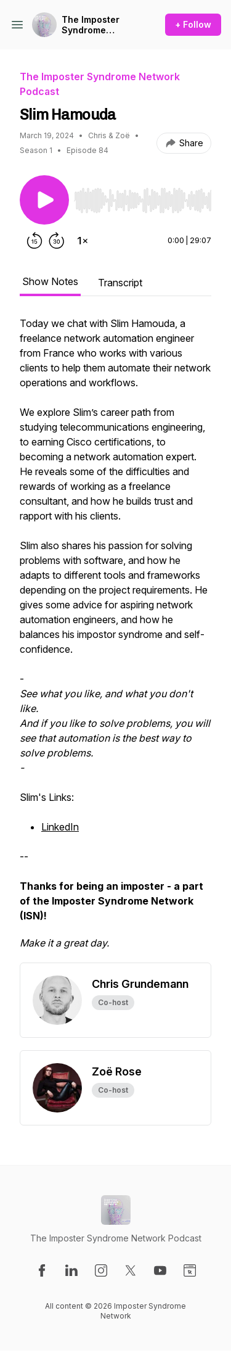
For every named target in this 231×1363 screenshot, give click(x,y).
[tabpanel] (115, 639)
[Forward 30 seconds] (56, 240)
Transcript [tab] (120, 282)
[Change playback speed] (82, 240)
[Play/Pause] (44, 200)
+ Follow (193, 24)
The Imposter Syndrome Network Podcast (99, 25)
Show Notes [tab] (50, 281)
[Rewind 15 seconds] (34, 240)
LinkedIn (60, 827)
